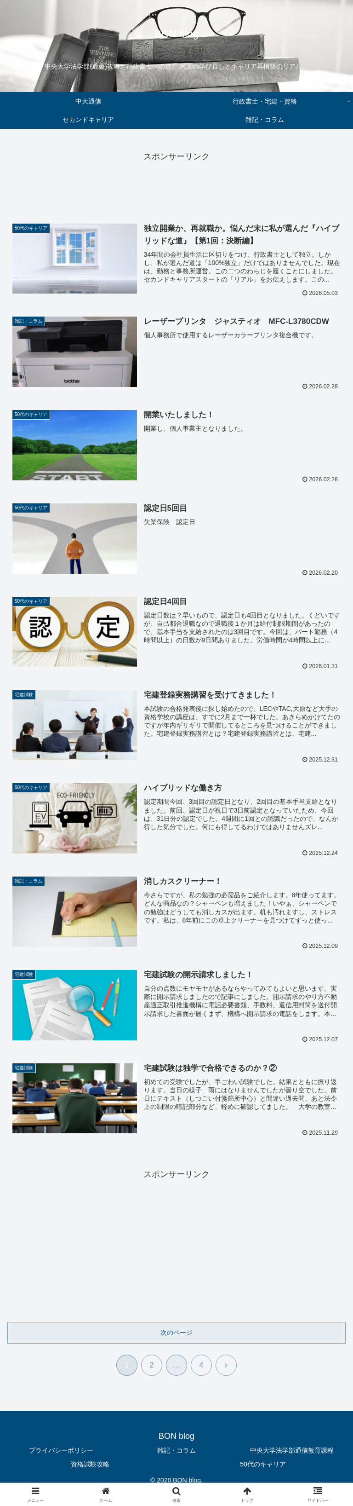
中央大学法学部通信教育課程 (292, 1450)
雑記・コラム (176, 1450)
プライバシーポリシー (61, 1450)
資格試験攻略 (90, 1464)
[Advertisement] (176, 184)
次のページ (176, 1333)
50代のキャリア (263, 1464)
